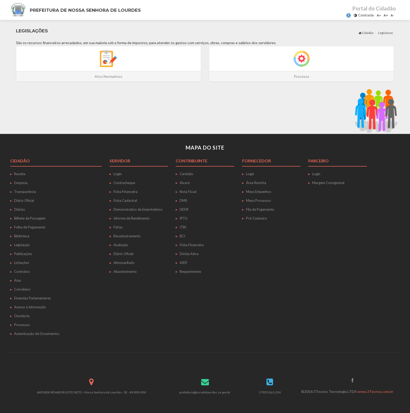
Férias (118, 227)
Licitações (21, 263)
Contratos (22, 271)
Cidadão (365, 33)
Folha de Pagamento (29, 227)
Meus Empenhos (258, 192)
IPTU (183, 218)
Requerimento (190, 271)
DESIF (184, 209)
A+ (386, 15)
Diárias (19, 209)
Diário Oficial (24, 200)
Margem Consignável (328, 183)
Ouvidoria (22, 316)
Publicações (23, 254)
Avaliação (120, 245)
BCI (182, 236)
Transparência (25, 192)
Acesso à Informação (30, 307)
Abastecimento (125, 271)
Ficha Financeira (125, 192)
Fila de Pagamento (260, 209)
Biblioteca (21, 236)
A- (392, 15)
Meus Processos (258, 200)
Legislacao (385, 33)
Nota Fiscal (188, 192)
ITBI (183, 227)
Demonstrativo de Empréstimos (137, 209)
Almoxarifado (123, 263)
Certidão (186, 174)
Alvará (185, 183)
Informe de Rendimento (131, 218)
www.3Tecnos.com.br (375, 391)
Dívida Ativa (189, 254)
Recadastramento (127, 236)
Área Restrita (256, 183)
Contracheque (124, 183)
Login (117, 174)
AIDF (183, 263)
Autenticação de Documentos (36, 334)
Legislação (22, 245)
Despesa (20, 183)
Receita (19, 174)
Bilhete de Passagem (29, 218)
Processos (22, 325)
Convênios (22, 289)
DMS (183, 200)
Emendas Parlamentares (32, 298)
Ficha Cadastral (125, 200)
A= (379, 15)
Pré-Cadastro (256, 218)
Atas (17, 280)
